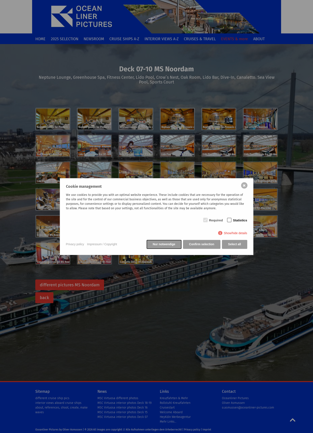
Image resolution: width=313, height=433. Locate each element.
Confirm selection (201, 244)
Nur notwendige (164, 244)
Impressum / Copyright (102, 244)
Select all (234, 244)
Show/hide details (235, 233)
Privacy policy (75, 244)
